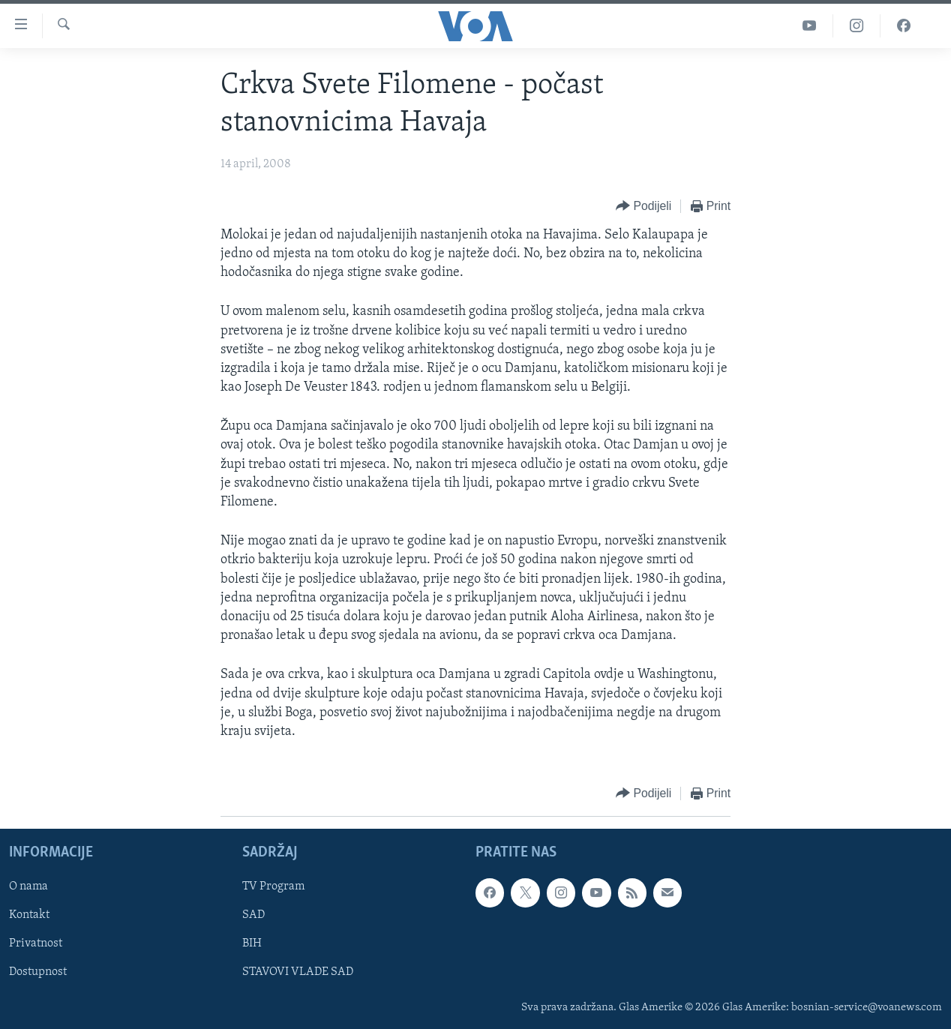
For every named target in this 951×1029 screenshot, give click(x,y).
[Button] (643, 206)
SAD (253, 916)
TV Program (273, 887)
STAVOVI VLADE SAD (297, 973)
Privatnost (35, 944)
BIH (252, 944)
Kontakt (29, 916)
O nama (28, 887)
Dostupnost (38, 973)
